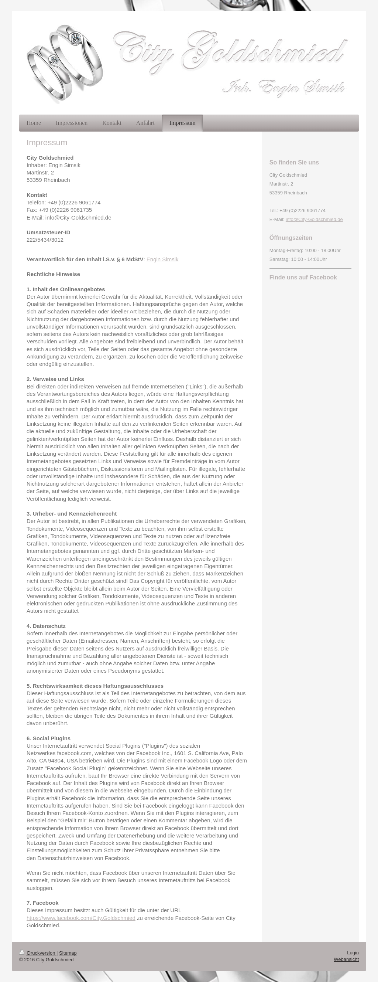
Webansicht (346, 959)
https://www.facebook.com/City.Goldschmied (81, 918)
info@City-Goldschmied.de (314, 219)
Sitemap (68, 953)
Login (353, 952)
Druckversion (37, 953)
